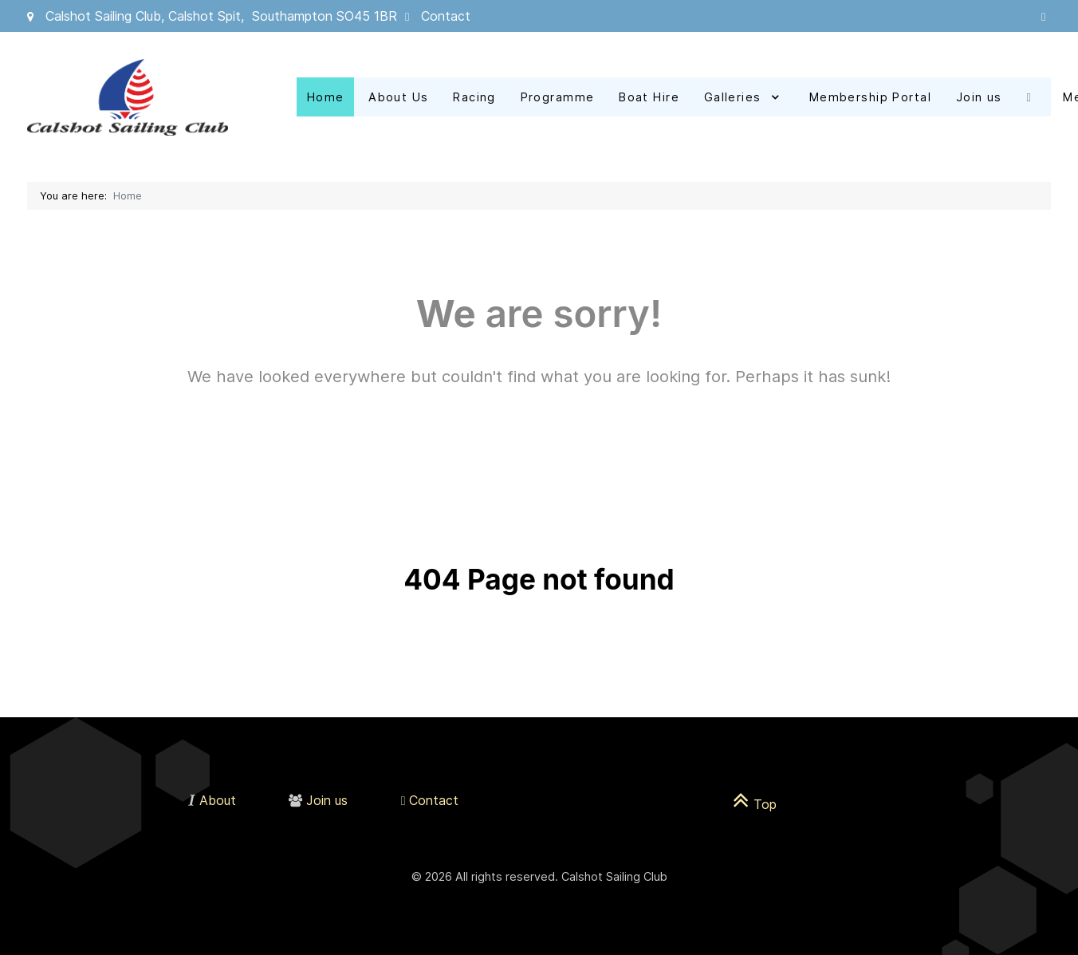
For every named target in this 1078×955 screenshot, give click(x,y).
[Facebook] (1033, 97)
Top (755, 804)
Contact (445, 16)
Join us (327, 800)
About (217, 800)
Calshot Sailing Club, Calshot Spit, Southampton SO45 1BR (221, 16)
